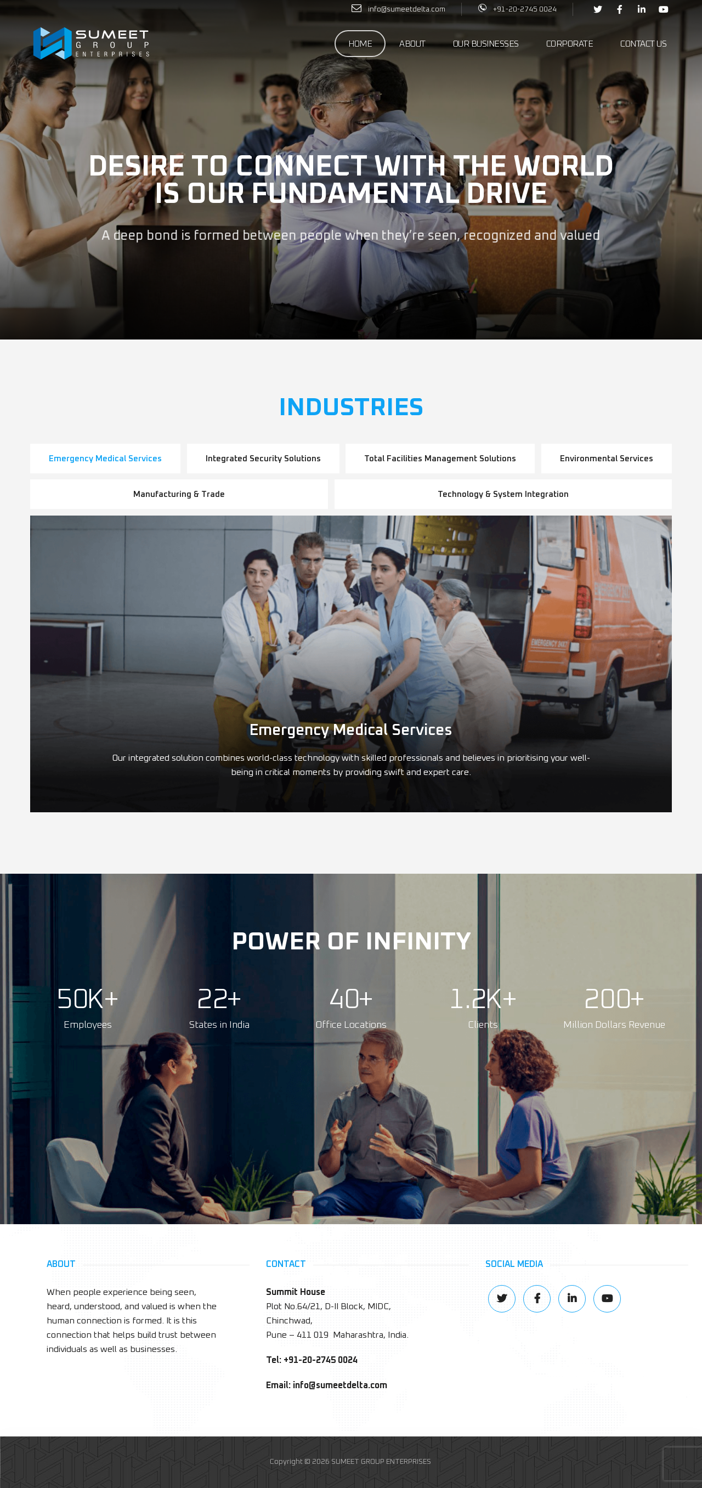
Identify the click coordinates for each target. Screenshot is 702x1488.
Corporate (569, 43)
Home (360, 43)
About (412, 43)
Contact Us (643, 43)
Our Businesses (486, 43)
